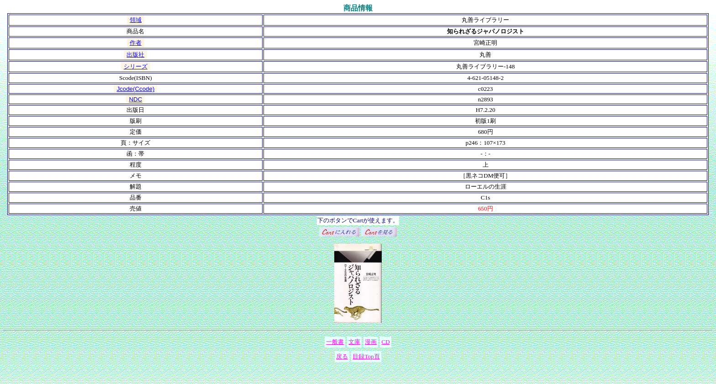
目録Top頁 (366, 356)
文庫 (354, 341)
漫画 (371, 341)
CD (385, 341)
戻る (342, 356)
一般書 (335, 341)
